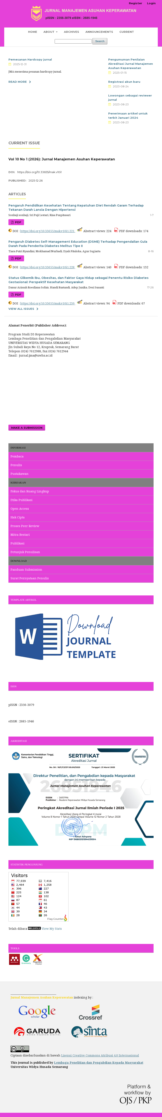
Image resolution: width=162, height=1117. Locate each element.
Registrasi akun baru (124, 81)
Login (151, 3)
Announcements (99, 31)
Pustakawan (19, 474)
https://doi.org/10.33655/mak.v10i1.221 (47, 231)
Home (32, 31)
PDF (17, 222)
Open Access (20, 509)
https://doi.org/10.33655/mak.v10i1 (39, 172)
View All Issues (21, 308)
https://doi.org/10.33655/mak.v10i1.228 (47, 267)
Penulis (16, 465)
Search (99, 41)
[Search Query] (73, 41)
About (49, 31)
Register (135, 3)
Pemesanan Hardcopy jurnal (30, 59)
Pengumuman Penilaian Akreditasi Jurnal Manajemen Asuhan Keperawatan (130, 64)
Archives (71, 31)
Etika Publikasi (21, 500)
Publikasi (17, 543)
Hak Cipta (18, 517)
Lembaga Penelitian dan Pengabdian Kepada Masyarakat (98, 1063)
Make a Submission (26, 427)
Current (126, 31)
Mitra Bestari (20, 535)
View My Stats (52, 929)
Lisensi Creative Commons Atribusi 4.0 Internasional (100, 1055)
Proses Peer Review (25, 526)
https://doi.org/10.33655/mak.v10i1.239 (47, 303)
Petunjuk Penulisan (25, 552)
